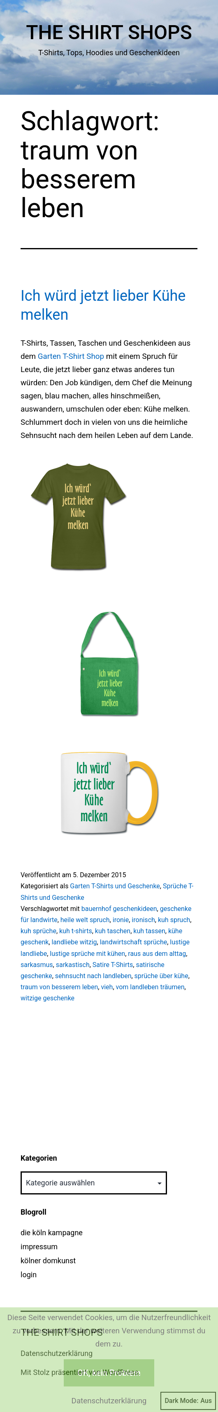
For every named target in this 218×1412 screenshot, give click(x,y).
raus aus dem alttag (157, 954)
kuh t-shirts (75, 931)
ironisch (143, 920)
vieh (107, 987)
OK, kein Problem (108, 1373)
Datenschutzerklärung (109, 1400)
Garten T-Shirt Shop (71, 356)
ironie (121, 920)
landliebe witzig (74, 942)
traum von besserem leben (59, 987)
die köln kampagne (52, 1232)
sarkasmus (37, 965)
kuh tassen (149, 931)
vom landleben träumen (150, 987)
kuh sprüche (38, 931)
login (29, 1274)
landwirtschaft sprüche (133, 942)
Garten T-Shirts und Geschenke (115, 886)
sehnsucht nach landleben (93, 976)
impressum (39, 1246)
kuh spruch (174, 920)
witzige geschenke (47, 998)
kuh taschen (112, 931)
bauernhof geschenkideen (119, 909)
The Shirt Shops (109, 32)
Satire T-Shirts (113, 965)
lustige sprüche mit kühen (87, 954)
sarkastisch (73, 965)
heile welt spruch (85, 920)
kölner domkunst (48, 1260)
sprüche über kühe (161, 976)
